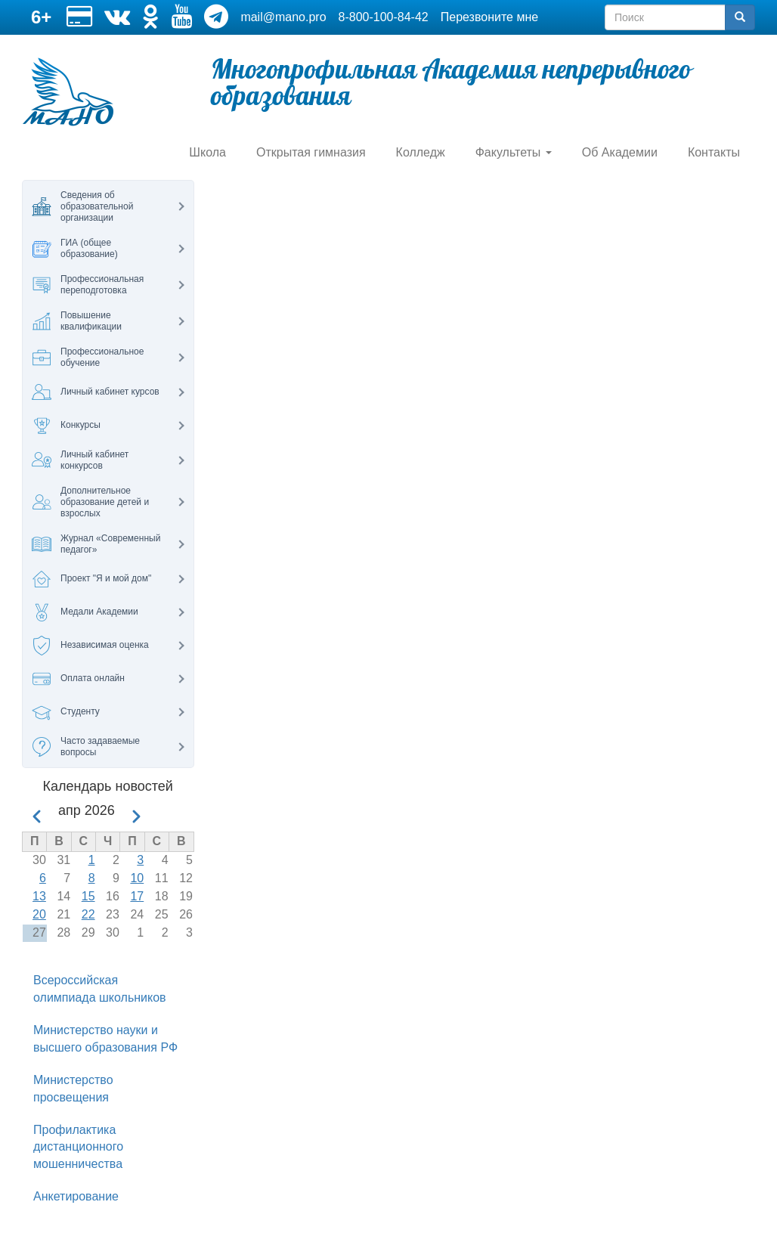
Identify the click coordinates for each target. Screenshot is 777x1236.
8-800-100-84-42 (384, 17)
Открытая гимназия (311, 152)
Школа (207, 152)
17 (137, 896)
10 (137, 878)
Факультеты (513, 152)
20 (39, 914)
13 (39, 896)
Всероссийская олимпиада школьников (99, 989)
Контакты (714, 152)
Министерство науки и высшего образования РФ (105, 1039)
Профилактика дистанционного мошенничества (78, 1147)
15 (88, 896)
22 (88, 914)
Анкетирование (76, 1196)
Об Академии (620, 152)
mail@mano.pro (283, 17)
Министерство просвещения (73, 1088)
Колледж (420, 152)
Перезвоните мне (489, 17)
